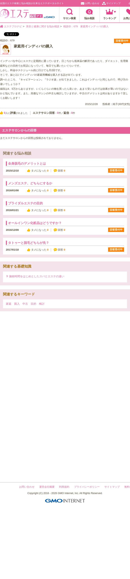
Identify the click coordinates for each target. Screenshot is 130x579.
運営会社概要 (47, 486)
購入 (17, 303)
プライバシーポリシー (87, 486)
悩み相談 (89, 18)
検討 (42, 303)
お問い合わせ (92, 3)
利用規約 (64, 486)
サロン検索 (69, 18)
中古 (25, 303)
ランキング (109, 18)
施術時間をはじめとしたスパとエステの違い (36, 276)
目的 (33, 303)
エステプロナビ (27, 15)
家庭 (8, 303)
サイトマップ (113, 3)
